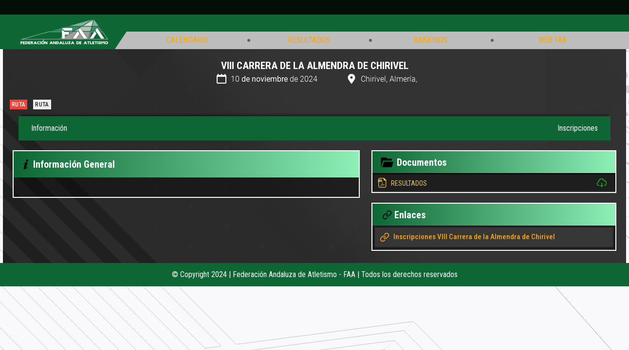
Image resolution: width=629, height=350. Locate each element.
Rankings (430, 40)
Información (49, 128)
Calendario (187, 40)
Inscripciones (577, 128)
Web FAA (552, 40)
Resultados (309, 40)
